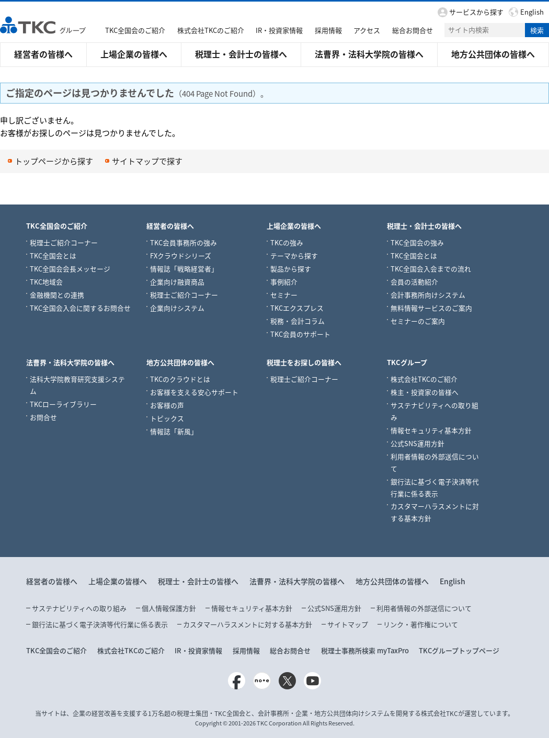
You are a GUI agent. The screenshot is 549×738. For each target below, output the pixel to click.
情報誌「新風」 (174, 431)
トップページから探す (54, 161)
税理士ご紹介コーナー (64, 242)
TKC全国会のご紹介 (135, 30)
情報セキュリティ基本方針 (431, 430)
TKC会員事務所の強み (183, 242)
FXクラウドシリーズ (180, 255)
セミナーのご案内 (418, 320)
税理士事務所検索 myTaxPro (365, 650)
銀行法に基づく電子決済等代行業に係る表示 (100, 624)
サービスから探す (476, 12)
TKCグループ (407, 362)
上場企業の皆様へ (133, 54)
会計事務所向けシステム (428, 294)
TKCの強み (286, 242)
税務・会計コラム (297, 320)
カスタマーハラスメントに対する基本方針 (247, 624)
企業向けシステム (177, 307)
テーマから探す (294, 255)
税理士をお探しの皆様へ (304, 362)
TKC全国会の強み (417, 242)
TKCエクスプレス (297, 307)
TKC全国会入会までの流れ (431, 268)
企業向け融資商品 (177, 281)
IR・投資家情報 (279, 30)
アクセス (366, 30)
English (532, 12)
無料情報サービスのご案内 (431, 307)
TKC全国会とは (53, 255)
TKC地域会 (46, 281)
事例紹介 (284, 281)
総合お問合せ (412, 30)
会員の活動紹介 (414, 281)
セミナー (284, 294)
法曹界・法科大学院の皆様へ (369, 54)
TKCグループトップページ (459, 650)
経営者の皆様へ (43, 54)
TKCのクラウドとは (180, 378)
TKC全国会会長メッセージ (70, 268)
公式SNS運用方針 (417, 443)
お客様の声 (167, 405)
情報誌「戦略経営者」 (184, 268)
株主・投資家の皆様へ (425, 391)
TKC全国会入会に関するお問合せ (80, 307)
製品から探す (290, 268)
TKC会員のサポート (300, 333)
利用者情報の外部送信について (424, 607)
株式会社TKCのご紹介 (210, 30)
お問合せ (43, 417)
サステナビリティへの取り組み (79, 607)
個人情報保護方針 (169, 607)
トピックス (167, 418)
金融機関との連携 (57, 294)
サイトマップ (347, 624)
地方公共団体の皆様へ (493, 54)
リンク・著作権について (420, 624)
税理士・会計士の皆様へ (241, 54)
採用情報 (328, 30)
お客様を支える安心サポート (194, 391)
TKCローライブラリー (63, 403)
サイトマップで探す (147, 161)
